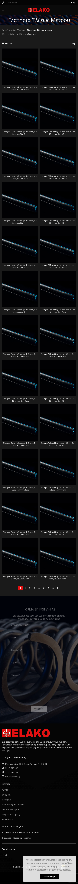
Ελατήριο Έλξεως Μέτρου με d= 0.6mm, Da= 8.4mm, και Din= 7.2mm (58, 533)
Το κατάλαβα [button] (49, 876)
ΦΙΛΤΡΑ (8, 44)
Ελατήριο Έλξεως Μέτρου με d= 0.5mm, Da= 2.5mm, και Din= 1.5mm (20, 88)
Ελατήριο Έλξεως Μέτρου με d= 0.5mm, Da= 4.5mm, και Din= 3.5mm (58, 133)
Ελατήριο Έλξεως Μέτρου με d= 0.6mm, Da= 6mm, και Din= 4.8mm (20, 488)
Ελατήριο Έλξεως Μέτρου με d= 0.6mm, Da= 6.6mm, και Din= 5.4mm (58, 444)
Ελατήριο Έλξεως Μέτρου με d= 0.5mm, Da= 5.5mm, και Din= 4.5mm (58, 177)
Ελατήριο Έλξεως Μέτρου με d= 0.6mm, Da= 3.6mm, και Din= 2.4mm (20, 355)
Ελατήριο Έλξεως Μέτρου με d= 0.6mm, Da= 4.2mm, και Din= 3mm (20, 399)
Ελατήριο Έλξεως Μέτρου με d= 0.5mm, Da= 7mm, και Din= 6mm (20, 311)
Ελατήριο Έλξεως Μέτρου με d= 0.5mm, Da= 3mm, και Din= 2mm (20, 133)
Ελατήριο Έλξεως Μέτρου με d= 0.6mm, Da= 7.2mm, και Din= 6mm (58, 488)
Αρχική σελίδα (8, 30)
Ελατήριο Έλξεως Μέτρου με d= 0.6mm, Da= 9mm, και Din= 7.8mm (58, 577)
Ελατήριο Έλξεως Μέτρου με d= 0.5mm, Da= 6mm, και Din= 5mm (20, 266)
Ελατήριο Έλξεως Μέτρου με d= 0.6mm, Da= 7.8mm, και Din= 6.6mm (20, 533)
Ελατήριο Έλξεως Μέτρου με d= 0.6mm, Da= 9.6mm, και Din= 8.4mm (20, 577)
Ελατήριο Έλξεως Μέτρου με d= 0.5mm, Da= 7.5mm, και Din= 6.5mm (58, 266)
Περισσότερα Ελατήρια (13, 804)
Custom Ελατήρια (10, 809)
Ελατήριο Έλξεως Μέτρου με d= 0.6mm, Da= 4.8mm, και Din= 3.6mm (58, 399)
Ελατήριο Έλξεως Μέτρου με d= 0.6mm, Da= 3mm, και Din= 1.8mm (58, 355)
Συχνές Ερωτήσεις (11, 814)
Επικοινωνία (8, 819)
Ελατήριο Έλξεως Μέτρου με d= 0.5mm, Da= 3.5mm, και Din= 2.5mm (58, 88)
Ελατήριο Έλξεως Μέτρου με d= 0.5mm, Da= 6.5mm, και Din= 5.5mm (58, 221)
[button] (71, 870)
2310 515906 (11, 2)
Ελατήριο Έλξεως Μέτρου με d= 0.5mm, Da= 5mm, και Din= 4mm (20, 221)
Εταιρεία (6, 794)
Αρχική (5, 789)
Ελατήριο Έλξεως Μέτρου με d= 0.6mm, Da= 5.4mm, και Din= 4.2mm (20, 444)
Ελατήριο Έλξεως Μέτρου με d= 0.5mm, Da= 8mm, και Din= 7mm (58, 311)
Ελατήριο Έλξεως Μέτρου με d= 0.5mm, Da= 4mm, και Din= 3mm (20, 177)
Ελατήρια (21, 30)
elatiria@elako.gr (13, 776)
